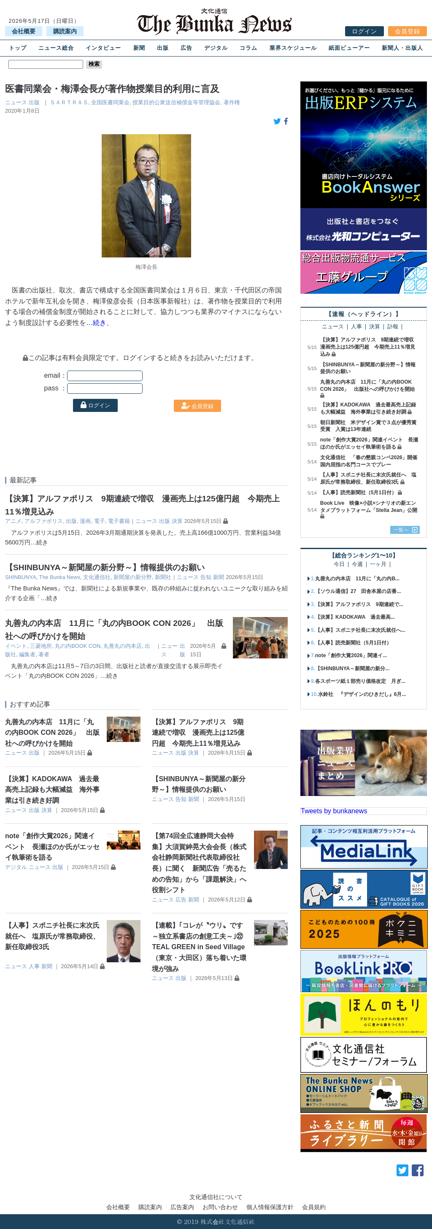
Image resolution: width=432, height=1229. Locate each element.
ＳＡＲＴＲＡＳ (69, 102)
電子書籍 (119, 521)
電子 (99, 521)
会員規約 (314, 1207)
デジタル (216, 48)
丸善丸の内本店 (122, 646)
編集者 (27, 654)
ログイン (364, 31)
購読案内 (65, 31)
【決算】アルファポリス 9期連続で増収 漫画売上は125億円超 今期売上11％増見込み (198, 732)
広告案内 (182, 1207)
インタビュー (103, 48)
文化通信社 (97, 577)
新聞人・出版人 (402, 48)
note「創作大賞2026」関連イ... (351, 655)
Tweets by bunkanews (334, 811)
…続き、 (99, 322)
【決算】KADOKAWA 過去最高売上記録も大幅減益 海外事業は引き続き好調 (52, 789)
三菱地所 (41, 646)
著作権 (232, 102)
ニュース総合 (56, 48)
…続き (39, 542)
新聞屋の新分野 (132, 577)
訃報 (392, 327)
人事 (34, 966)
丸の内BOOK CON (77, 646)
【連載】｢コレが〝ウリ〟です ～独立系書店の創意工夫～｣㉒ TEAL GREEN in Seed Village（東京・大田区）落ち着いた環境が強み (201, 947)
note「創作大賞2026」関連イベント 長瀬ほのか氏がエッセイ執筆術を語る (52, 846)
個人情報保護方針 (270, 1207)
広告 (186, 48)
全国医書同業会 (110, 102)
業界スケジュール (293, 48)
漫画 (85, 521)
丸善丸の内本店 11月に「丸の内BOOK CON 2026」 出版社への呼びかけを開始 (52, 732)
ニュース (16, 102)
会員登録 (407, 31)
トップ (18, 48)
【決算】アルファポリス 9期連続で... (359, 604)
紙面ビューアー (349, 48)
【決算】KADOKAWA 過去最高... (355, 617)
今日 (339, 564)
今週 (357, 564)
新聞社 (163, 577)
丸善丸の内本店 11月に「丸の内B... (357, 579)
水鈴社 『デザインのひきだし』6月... (362, 694)
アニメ (13, 521)
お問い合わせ (220, 1207)
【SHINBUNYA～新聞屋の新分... (352, 668)
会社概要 (23, 31)
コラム (248, 48)
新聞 (139, 48)
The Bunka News (59, 577)
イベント (16, 646)
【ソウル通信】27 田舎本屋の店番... (358, 591)
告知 (205, 577)
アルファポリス (43, 521)
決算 (177, 521)
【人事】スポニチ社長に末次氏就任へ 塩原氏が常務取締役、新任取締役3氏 (52, 936)
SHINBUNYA (20, 577)
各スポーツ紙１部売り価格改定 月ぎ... (360, 681)
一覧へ (401, 529)
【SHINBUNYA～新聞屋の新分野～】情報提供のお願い (105, 567)
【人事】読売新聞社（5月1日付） (358, 492)
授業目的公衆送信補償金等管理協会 (176, 102)
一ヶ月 (378, 564)
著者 (43, 654)
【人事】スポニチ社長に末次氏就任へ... (360, 630)
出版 (163, 48)
